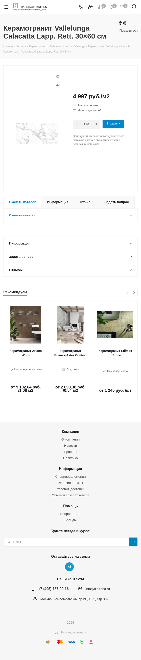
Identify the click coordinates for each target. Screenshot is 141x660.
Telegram (69, 566)
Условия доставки (70, 489)
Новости (70, 445)
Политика (70, 458)
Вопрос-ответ (70, 514)
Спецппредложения (70, 476)
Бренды (70, 520)
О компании (70, 439)
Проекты (70, 452)
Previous (127, 293)
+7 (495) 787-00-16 (53, 589)
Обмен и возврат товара (70, 495)
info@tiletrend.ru (98, 589)
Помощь (70, 506)
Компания (70, 431)
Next (134, 293)
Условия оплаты (70, 483)
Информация (70, 469)
